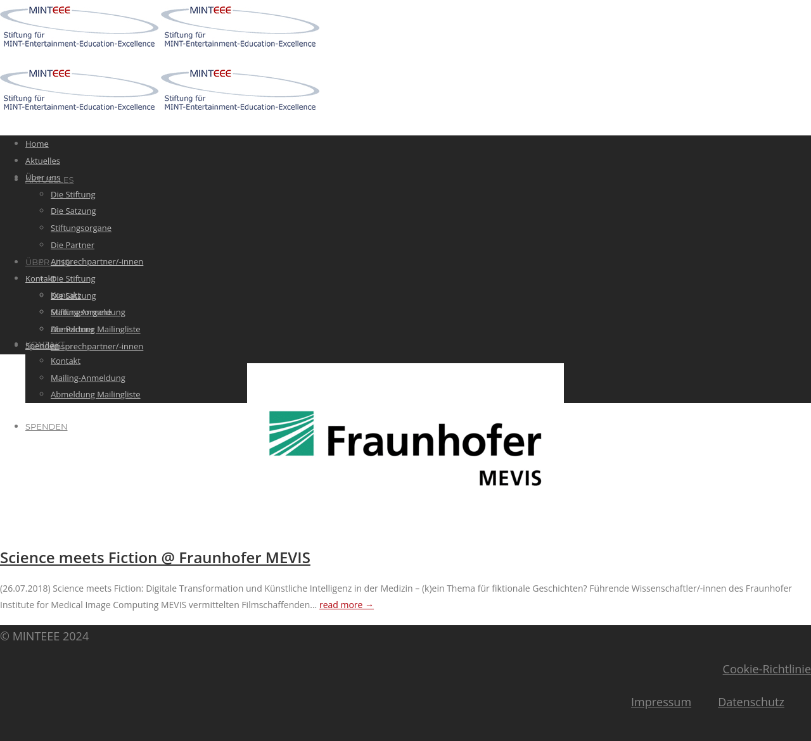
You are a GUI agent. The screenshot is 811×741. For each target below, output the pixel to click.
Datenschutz (751, 701)
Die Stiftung (73, 278)
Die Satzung (73, 210)
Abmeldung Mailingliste (96, 394)
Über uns (47, 262)
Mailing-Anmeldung (88, 377)
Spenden (46, 426)
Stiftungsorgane (81, 228)
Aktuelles (42, 160)
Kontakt (65, 360)
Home (37, 143)
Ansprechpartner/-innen (97, 346)
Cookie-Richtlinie (767, 668)
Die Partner (72, 245)
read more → (346, 605)
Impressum (661, 701)
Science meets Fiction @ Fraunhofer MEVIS (155, 557)
